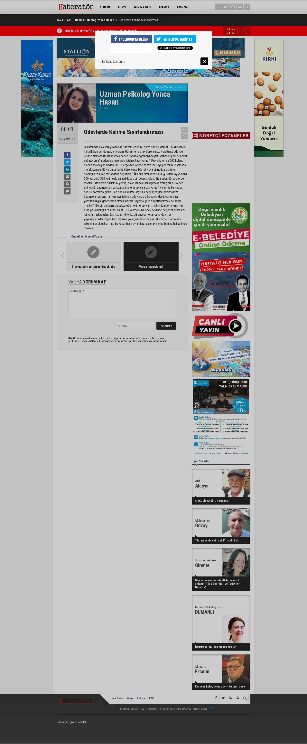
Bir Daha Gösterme (112, 62)
